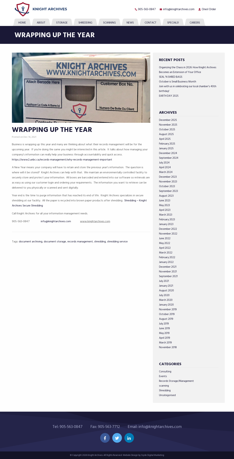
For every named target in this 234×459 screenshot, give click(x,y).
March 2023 (165, 215)
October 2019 (167, 314)
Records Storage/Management (176, 381)
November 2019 (168, 309)
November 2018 (168, 347)
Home (22, 22)
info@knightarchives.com (178, 9)
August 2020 (166, 290)
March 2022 (165, 252)
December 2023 (168, 177)
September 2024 (168, 158)
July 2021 (164, 281)
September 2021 (168, 276)
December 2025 (168, 120)
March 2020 (166, 300)
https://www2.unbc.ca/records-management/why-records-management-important (62, 159)
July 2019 (164, 323)
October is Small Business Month (177, 81)
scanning (164, 386)
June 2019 (164, 328)
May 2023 (164, 205)
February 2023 (167, 219)
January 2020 (166, 305)
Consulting (165, 371)
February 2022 (167, 257)
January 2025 (166, 148)
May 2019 (164, 333)
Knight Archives (95, 455)
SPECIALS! (173, 22)
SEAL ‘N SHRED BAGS (170, 77)
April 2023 (164, 210)
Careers (195, 22)
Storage (62, 22)
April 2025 (165, 139)
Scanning (109, 22)
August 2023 (166, 196)
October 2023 (167, 186)
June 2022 (164, 238)
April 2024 (165, 167)
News (130, 22)
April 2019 (164, 338)
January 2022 (166, 262)
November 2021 (168, 271)
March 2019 (165, 342)
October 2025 (167, 129)
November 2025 (168, 125)
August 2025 (166, 134)
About (41, 22)
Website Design (130, 455)
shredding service (117, 241)
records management (80, 241)
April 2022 (165, 248)
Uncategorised (167, 395)
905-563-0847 (147, 9)
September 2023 (168, 191)
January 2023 (166, 224)
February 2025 (167, 144)
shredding (100, 241)
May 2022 (164, 243)
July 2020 (164, 295)
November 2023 (168, 181)
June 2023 (164, 200)
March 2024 (166, 172)
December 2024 (168, 153)
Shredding (85, 22)
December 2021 (167, 267)
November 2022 (168, 234)
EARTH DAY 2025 (168, 96)
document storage (55, 241)
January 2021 (166, 286)
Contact (150, 22)
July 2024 (164, 162)
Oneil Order (209, 9)
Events (163, 376)
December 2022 (168, 229)
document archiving (30, 241)
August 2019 (166, 319)
